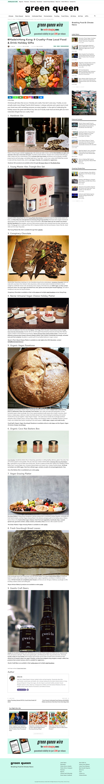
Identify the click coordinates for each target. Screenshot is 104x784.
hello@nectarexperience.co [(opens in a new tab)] (15, 341)
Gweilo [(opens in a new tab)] (9, 653)
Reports (21, 1)
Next (77, 86)
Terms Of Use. (66, 781)
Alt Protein (51, 712)
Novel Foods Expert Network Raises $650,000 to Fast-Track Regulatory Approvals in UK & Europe (87, 47)
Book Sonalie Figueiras (84, 768)
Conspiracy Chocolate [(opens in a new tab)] (57, 282)
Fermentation (48, 16)
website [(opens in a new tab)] (40, 230)
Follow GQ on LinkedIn (66, 766)
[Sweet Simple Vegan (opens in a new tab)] (21, 668)
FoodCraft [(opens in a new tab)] (10, 409)
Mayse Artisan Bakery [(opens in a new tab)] (54, 576)
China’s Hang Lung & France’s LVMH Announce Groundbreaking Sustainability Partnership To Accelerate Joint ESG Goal (87, 125)
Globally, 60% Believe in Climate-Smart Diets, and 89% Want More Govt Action (87, 181)
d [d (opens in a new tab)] (13, 460)
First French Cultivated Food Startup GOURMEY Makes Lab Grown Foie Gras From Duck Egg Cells (55, 701)
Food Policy (65, 16)
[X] (35, 97)
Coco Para (10, 460)
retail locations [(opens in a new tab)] (51, 292)
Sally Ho (19, 677)
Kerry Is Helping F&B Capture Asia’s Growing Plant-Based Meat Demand (87, 160)
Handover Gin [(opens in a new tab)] (28, 153)
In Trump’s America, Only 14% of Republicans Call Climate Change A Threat (87, 174)
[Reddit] (25, 97)
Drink (58, 46)
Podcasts (26, 1)
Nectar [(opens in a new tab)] (32, 330)
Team (80, 771)
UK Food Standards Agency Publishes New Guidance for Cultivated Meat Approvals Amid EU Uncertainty (87, 72)
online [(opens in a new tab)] (45, 524)
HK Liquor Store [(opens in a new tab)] (43, 163)
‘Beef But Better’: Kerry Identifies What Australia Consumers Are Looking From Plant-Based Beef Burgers (87, 152)
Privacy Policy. (61, 781)
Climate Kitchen (83, 775)
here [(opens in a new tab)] (53, 423)
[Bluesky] (41, 97)
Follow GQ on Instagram (66, 768)
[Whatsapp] (15, 97)
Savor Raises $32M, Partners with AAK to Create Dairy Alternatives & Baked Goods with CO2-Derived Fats (87, 80)
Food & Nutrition (64, 46)
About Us (58, 1)
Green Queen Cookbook (66, 775)
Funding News (32, 712)
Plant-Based (19, 16)
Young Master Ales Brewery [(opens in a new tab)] (35, 218)
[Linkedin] (10, 97)
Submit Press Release (49, 1)
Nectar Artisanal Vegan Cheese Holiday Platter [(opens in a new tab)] (46, 333)
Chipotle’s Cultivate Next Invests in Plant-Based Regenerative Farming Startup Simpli (87, 64)
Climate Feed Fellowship (66, 773)
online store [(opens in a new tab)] (34, 663)
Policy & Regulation (14, 712)
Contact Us (72, 1)
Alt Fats (80, 16)
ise (14, 460)
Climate (10, 16)
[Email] (20, 97)
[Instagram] (30, 97)
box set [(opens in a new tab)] (15, 225)
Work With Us (65, 1)
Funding (56, 16)
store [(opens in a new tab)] (37, 292)
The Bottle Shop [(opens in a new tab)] (55, 163)
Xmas (55, 46)
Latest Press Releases (84, 766)
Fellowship (33, 1)
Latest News (63, 762)
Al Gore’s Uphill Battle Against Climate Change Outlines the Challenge (86, 195)
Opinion (27, 16)
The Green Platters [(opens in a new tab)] (12, 516)
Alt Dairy (73, 16)
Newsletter (39, 1)
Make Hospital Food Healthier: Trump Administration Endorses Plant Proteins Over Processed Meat (87, 56)
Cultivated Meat (37, 16)
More (86, 16)
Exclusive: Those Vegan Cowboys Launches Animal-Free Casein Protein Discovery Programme (87, 40)
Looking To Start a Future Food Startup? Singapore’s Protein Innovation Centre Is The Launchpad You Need (87, 134)
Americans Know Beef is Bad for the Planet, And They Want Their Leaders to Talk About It (87, 188)
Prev (73, 86)
